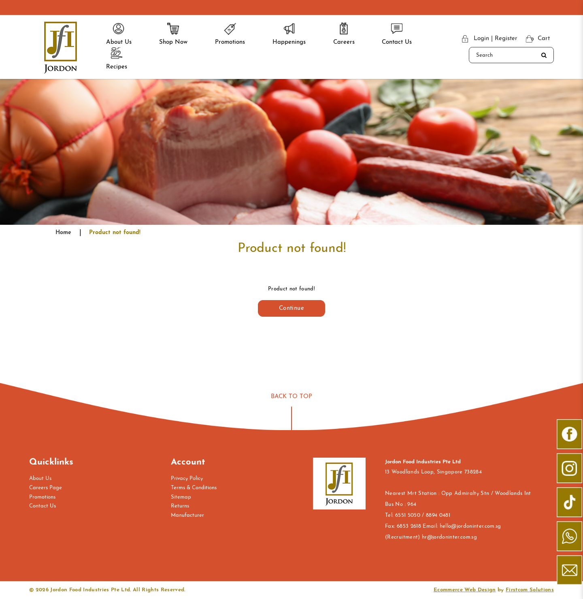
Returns (180, 506)
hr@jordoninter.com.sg (449, 537)
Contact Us (42, 506)
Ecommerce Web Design (465, 590)
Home (63, 233)
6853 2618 (409, 526)
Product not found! (114, 233)
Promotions (42, 497)
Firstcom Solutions (530, 590)
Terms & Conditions (194, 487)
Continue (291, 308)
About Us (40, 478)
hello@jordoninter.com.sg (470, 526)
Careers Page (45, 487)
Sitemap (181, 497)
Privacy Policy (187, 478)
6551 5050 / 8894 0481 (422, 515)
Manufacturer (187, 515)
